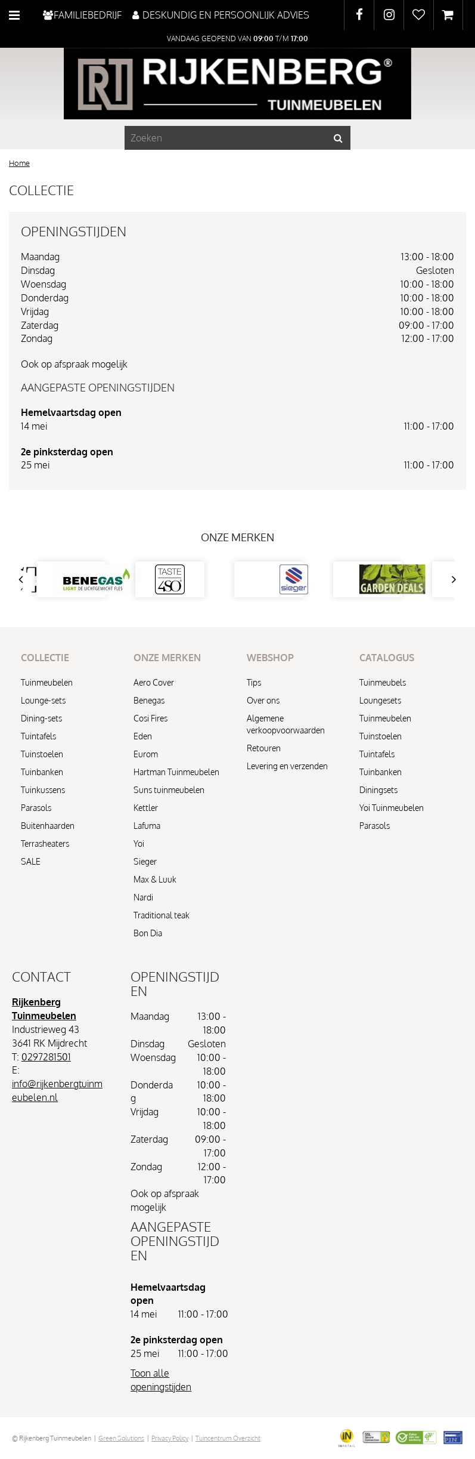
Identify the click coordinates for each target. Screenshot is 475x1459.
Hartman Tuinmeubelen (176, 772)
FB (359, 15)
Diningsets (378, 790)
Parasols (36, 808)
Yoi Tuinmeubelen (391, 808)
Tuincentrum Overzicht (227, 1438)
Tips (254, 682)
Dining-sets (41, 718)
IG (388, 15)
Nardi (143, 897)
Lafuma (147, 826)
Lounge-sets (43, 700)
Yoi (139, 843)
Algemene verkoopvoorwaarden (286, 724)
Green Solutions (121, 1438)
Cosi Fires (150, 718)
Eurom (146, 754)
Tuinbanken (42, 772)
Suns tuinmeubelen (169, 790)
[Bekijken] (448, 15)
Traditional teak (162, 915)
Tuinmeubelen (47, 682)
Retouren (264, 748)
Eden (143, 736)
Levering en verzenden (287, 766)
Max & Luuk (155, 879)
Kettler (146, 808)
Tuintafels (38, 736)
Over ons (263, 700)
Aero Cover (154, 682)
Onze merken (237, 537)
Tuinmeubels (382, 682)
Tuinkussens (43, 790)
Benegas (149, 700)
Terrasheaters (45, 843)
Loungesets (380, 700)
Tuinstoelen (42, 754)
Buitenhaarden (47, 826)
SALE (31, 861)
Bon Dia (148, 933)
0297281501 (46, 1057)
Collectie (41, 189)
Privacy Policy (169, 1438)
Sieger (145, 861)
